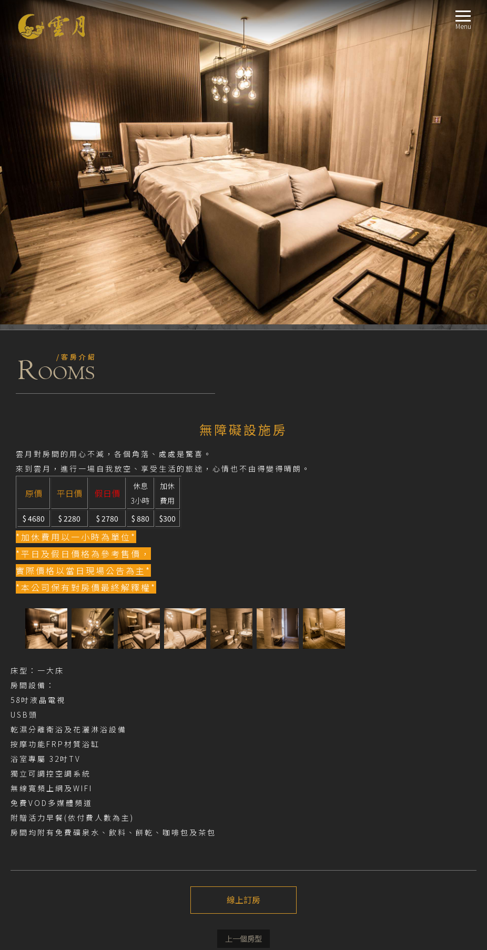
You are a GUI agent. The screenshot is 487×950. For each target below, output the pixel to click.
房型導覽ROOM (34, 724)
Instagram (38, 679)
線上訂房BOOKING (39, 863)
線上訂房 (243, 575)
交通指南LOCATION (40, 838)
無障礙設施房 (46, 813)
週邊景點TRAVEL (35, 850)
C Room (38, 762)
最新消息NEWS (33, 712)
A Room (38, 737)
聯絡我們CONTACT (39, 876)
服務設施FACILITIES (40, 825)
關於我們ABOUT (35, 699)
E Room (37, 787)
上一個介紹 (243, 614)
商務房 (36, 800)
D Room (38, 775)
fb (21, 679)
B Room (38, 749)
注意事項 (29, 650)
